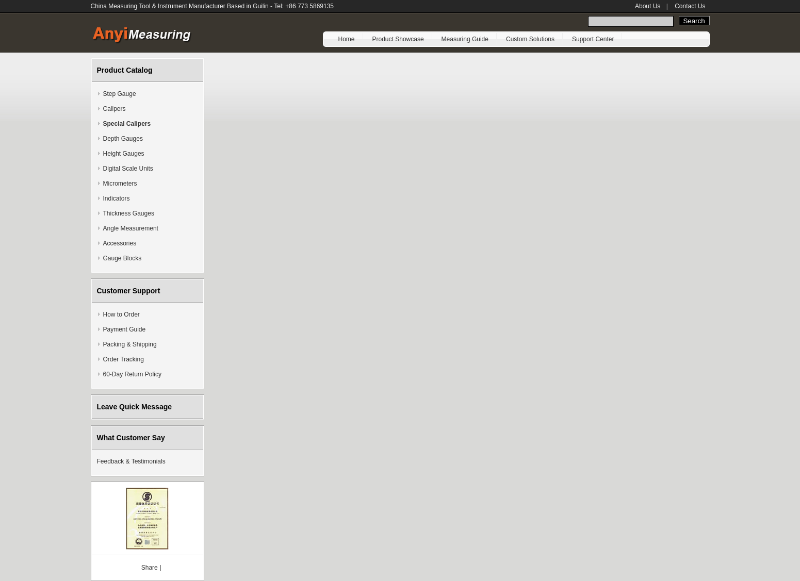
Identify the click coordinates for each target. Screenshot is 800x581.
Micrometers (120, 183)
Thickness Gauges (128, 213)
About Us (647, 6)
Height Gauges (123, 153)
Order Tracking (123, 359)
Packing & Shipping (130, 344)
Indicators (116, 198)
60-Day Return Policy (132, 374)
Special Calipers (127, 123)
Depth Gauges (123, 138)
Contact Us (690, 6)
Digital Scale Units (128, 168)
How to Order (121, 314)
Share (149, 567)
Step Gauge (119, 93)
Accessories (120, 243)
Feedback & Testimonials (131, 461)
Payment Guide (124, 329)
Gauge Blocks (122, 258)
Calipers (114, 108)
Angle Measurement (130, 228)
